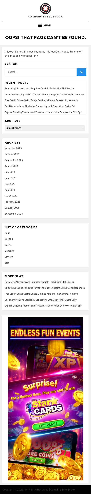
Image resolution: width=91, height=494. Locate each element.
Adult (7, 233)
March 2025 (11, 196)
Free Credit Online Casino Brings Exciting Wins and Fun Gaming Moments (41, 100)
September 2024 (14, 213)
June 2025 (10, 178)
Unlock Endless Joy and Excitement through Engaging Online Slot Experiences (45, 94)
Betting (9, 239)
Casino (8, 245)
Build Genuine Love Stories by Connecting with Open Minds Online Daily (41, 106)
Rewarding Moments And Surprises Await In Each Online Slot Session (40, 88)
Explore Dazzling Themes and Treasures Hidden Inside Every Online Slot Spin (43, 112)
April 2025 (10, 190)
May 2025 (10, 184)
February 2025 (12, 202)
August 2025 (11, 166)
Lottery (9, 257)
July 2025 (10, 172)
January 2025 (12, 208)
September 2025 (14, 160)
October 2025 (12, 154)
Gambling (10, 251)
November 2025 (13, 148)
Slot (7, 262)
